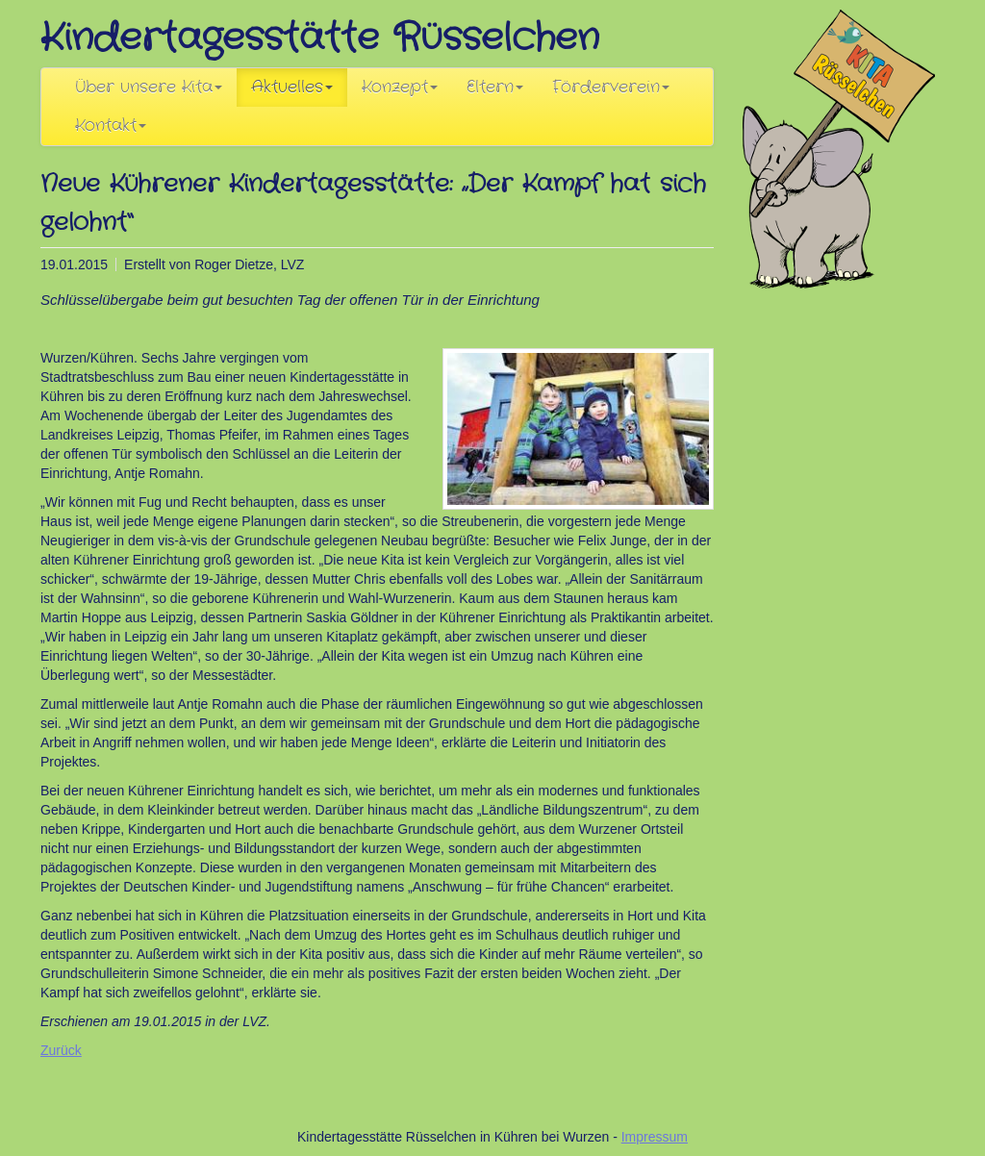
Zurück (61, 1050)
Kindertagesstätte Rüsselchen (319, 38)
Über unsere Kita (148, 87)
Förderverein (610, 87)
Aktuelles (292, 87)
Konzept (400, 87)
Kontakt (110, 126)
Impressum (654, 1136)
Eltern (495, 87)
